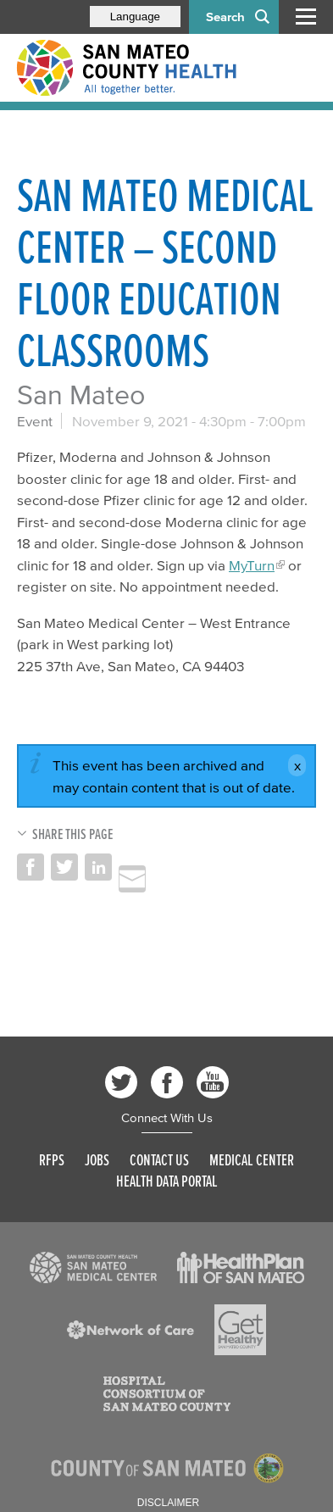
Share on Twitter (64, 867)
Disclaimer (168, 1503)
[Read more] (93, 1268)
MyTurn (252, 565)
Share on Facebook (30, 867)
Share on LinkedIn (98, 867)
